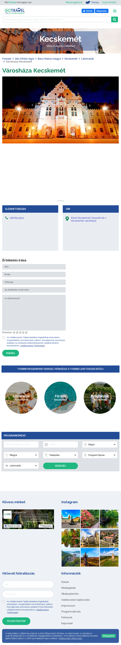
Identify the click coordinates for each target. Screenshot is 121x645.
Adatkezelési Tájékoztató (32, 345)
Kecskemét (71, 58)
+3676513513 (16, 217)
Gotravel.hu (19, 512)
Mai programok (73, 2)
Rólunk (65, 581)
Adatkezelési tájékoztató (75, 599)
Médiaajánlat (68, 587)
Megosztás (45, 526)
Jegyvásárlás (109, 2)
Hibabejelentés (70, 593)
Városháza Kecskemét (34, 70)
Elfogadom (108, 636)
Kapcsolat (67, 623)
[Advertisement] (60, 181)
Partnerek (66, 617)
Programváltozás (71, 611)
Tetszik (12, 526)
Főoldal (6, 58)
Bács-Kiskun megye (49, 58)
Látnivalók (87, 58)
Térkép (92, 2)
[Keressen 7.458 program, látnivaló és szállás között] (57, 19)
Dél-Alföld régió (24, 58)
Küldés (10, 352)
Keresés (60, 465)
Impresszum (68, 605)
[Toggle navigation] (115, 11)
